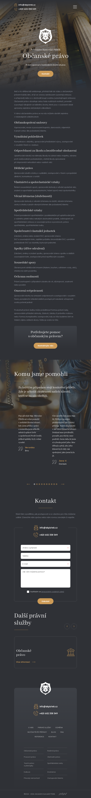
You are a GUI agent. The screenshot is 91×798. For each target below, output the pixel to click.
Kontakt (45, 74)
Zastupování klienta (55, 778)
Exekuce (27, 772)
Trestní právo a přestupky (29, 764)
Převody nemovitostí (32, 778)
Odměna (59, 727)
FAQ (62, 732)
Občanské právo (30, 751)
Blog (53, 732)
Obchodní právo (53, 757)
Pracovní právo (30, 757)
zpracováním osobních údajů (52, 592)
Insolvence (51, 772)
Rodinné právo (53, 751)
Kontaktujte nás (45, 345)
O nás (30, 727)
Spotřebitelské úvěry (55, 763)
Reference (39, 737)
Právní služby (44, 727)
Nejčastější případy (37, 732)
